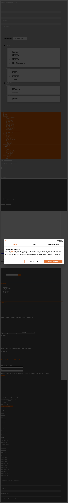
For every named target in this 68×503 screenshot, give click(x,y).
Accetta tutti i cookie (53, 261)
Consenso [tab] (14, 244)
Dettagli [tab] (34, 244)
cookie (13, 251)
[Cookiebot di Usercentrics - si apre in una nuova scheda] (57, 241)
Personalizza (34, 261)
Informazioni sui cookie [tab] (53, 244)
